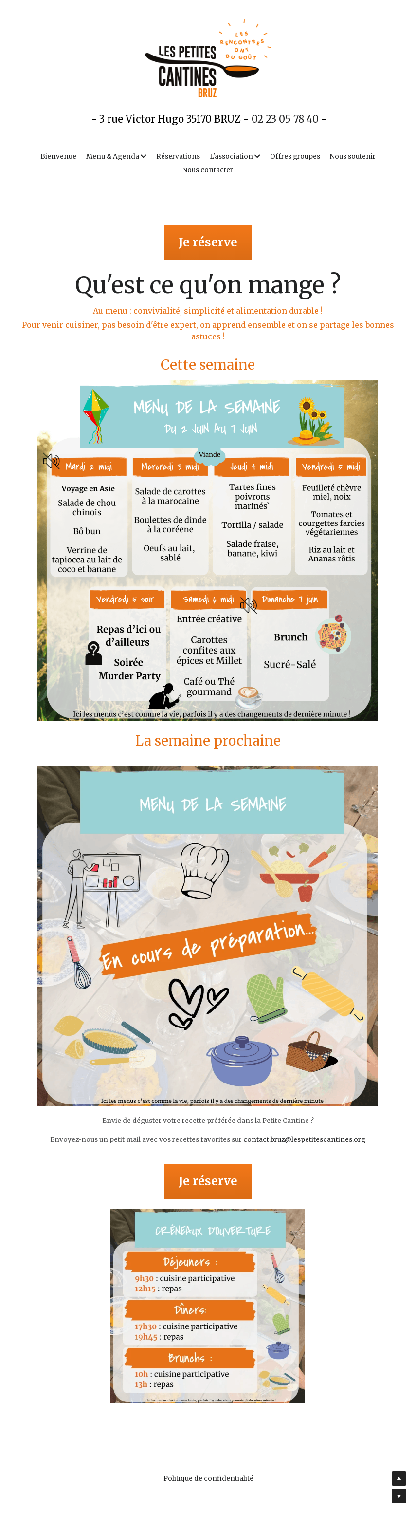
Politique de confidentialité (207, 1479)
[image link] (207, 550)
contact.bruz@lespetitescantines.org (304, 1140)
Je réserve (208, 242)
